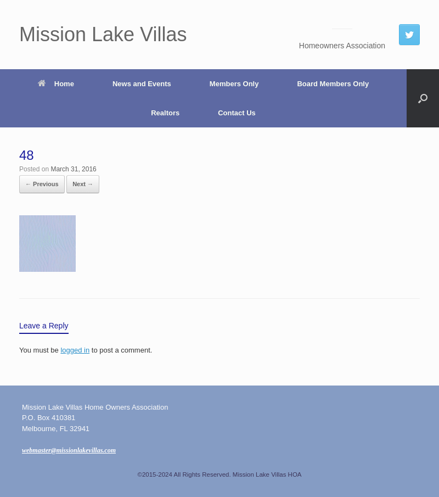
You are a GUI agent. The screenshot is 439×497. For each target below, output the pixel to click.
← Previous (42, 184)
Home (56, 84)
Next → (82, 184)
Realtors (165, 113)
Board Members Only (333, 84)
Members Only (234, 84)
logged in (74, 350)
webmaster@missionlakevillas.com (69, 450)
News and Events (141, 84)
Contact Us (237, 113)
